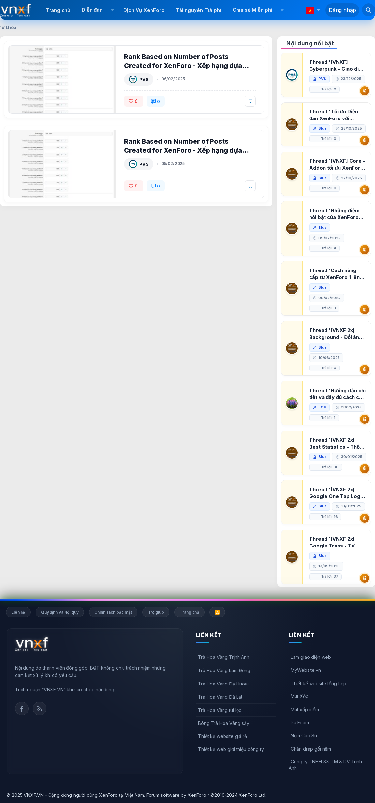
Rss (39, 709)
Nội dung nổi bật (310, 43)
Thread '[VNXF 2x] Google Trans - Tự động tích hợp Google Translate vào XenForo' (335, 542)
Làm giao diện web (311, 657)
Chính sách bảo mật (113, 612)
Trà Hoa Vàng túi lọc (219, 710)
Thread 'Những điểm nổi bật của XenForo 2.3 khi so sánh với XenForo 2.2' (334, 214)
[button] (112, 10)
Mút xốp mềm (305, 709)
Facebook (22, 709)
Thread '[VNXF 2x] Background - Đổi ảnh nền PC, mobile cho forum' (335, 333)
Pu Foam (300, 722)
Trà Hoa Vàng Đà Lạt (220, 696)
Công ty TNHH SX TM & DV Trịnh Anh (325, 765)
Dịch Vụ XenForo (144, 10)
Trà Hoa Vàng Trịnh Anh (223, 657)
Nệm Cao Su (304, 735)
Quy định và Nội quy (60, 612)
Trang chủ (58, 10)
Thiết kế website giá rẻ (222, 736)
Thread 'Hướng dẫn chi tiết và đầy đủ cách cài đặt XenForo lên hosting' (337, 394)
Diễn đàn (92, 10)
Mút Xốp (300, 696)
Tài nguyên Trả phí (198, 10)
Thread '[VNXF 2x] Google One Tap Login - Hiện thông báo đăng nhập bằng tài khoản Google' (337, 493)
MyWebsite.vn (306, 670)
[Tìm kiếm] (368, 9)
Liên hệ (18, 612)
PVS (144, 79)
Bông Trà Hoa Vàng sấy (223, 723)
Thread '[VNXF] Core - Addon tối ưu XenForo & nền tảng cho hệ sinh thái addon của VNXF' (337, 164)
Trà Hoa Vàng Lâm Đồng (224, 670)
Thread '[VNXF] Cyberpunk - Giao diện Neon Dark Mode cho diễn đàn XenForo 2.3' (337, 65)
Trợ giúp (156, 612)
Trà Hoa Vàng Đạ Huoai (223, 683)
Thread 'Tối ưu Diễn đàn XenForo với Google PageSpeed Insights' (333, 115)
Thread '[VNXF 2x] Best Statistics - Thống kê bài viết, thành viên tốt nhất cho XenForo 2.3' (337, 443)
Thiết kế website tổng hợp (318, 683)
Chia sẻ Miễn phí (252, 10)
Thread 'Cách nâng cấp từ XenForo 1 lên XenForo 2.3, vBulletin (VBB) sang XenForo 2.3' (336, 274)
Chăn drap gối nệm (311, 749)
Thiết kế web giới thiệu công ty (231, 749)
